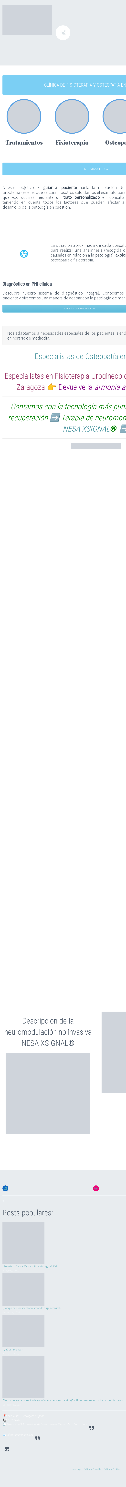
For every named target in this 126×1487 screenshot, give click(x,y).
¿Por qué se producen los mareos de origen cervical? (31, 1308)
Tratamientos (24, 142)
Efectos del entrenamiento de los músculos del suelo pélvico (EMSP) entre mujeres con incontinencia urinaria (63, 1400)
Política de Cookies (111, 1469)
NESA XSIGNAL (86, 429)
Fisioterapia (71, 142)
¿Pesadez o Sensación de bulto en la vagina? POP (29, 1266)
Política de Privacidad (93, 1469)
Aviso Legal (77, 1469)
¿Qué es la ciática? (12, 1349)
